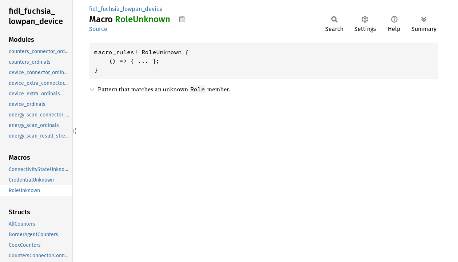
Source (98, 28)
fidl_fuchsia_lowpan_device (126, 8)
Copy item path (182, 19)
